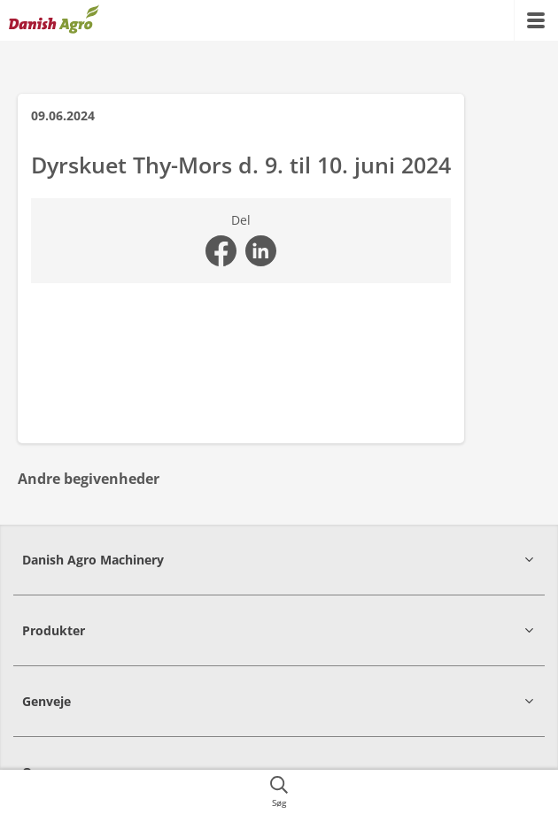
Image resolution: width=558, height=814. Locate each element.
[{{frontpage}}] (54, 20)
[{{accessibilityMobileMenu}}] (536, 20)
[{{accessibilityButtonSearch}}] (279, 792)
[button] (279, 560)
